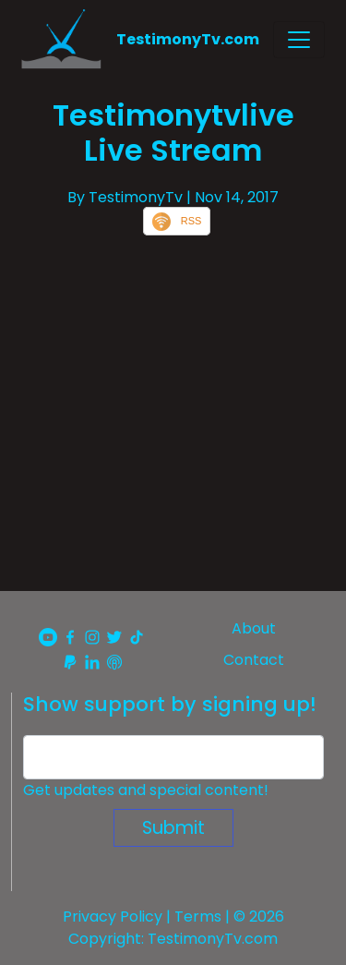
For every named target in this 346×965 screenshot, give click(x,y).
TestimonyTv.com (187, 39)
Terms (197, 916)
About (254, 628)
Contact (253, 659)
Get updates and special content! (145, 790)
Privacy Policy (112, 916)
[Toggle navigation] (299, 39)
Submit (173, 827)
